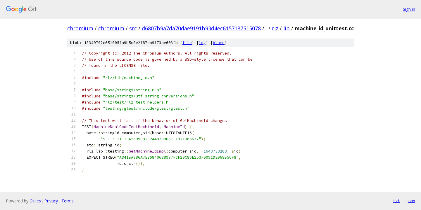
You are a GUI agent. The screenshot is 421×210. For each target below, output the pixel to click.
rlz (275, 28)
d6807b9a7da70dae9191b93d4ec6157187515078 (201, 28)
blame (219, 42)
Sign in (409, 9)
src (133, 28)
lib (286, 28)
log (202, 42)
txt (396, 200)
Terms (67, 201)
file (187, 42)
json (410, 200)
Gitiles (35, 201)
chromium (80, 28)
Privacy (51, 201)
